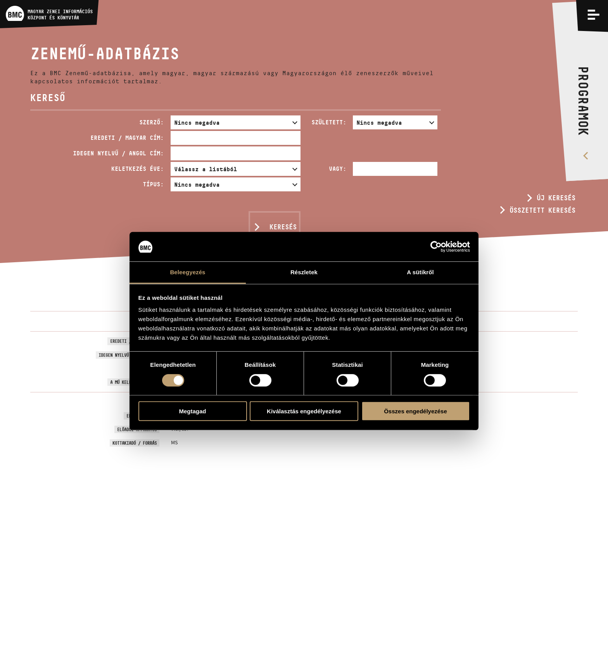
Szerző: (151, 122)
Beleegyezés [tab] (187, 272)
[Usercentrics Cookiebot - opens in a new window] (436, 247)
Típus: (153, 184)
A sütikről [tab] (420, 272)
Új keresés (556, 198)
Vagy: (337, 168)
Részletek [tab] (304, 272)
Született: (328, 122)
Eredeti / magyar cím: (127, 137)
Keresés (283, 227)
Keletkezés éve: (137, 168)
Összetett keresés (542, 210)
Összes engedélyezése (415, 411)
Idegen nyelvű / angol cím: (118, 153)
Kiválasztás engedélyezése (304, 411)
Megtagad (192, 411)
